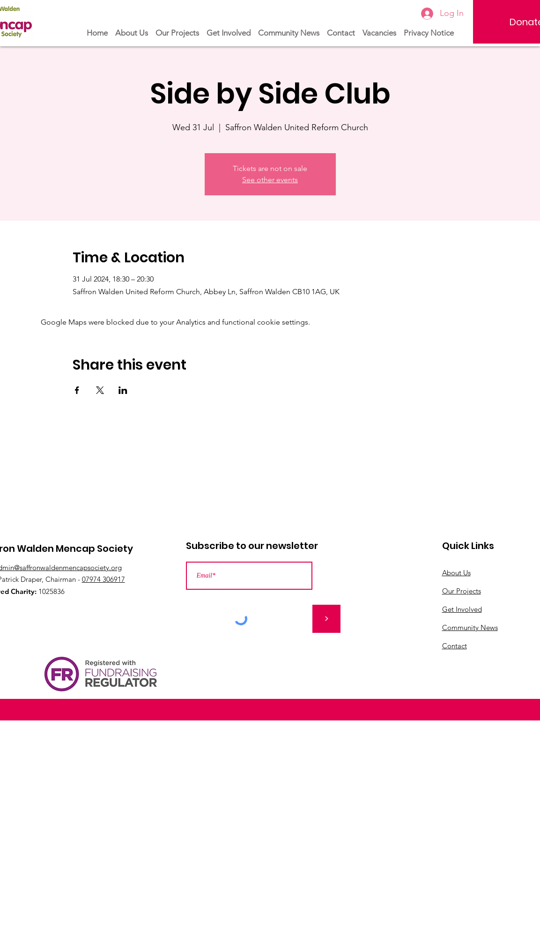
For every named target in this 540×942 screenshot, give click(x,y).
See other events (270, 179)
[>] (326, 619)
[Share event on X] (100, 390)
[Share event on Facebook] (77, 390)
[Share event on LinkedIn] (122, 390)
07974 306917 (103, 579)
